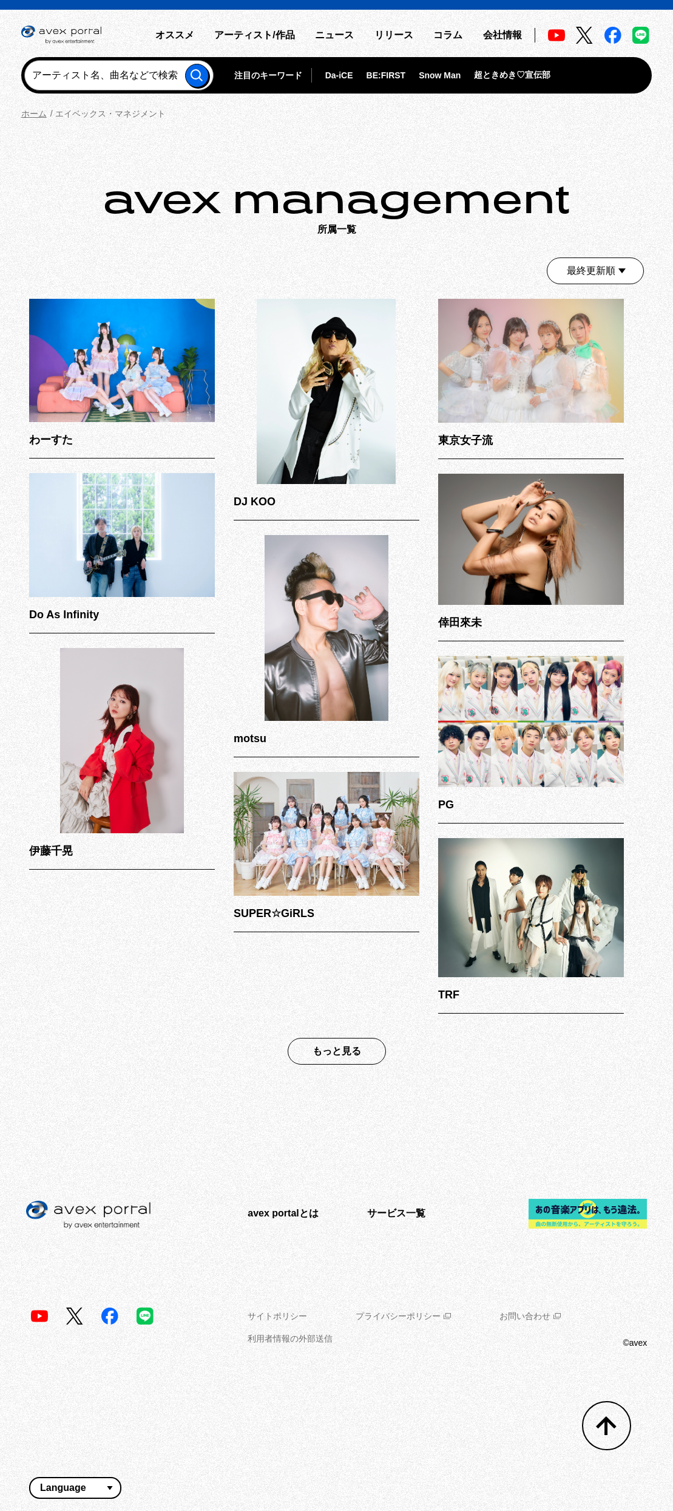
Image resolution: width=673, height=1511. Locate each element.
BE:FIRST (386, 75)
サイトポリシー (277, 1316)
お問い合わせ (530, 1316)
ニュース (334, 35)
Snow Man (440, 75)
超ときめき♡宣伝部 (512, 75)
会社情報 (502, 35)
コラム (447, 35)
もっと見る (337, 1051)
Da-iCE (339, 75)
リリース (393, 35)
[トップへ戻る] (606, 1425)
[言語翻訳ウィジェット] (75, 1488)
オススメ (174, 35)
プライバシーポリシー (403, 1316)
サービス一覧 (396, 1213)
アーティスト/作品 (254, 35)
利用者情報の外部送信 (290, 1338)
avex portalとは (283, 1213)
